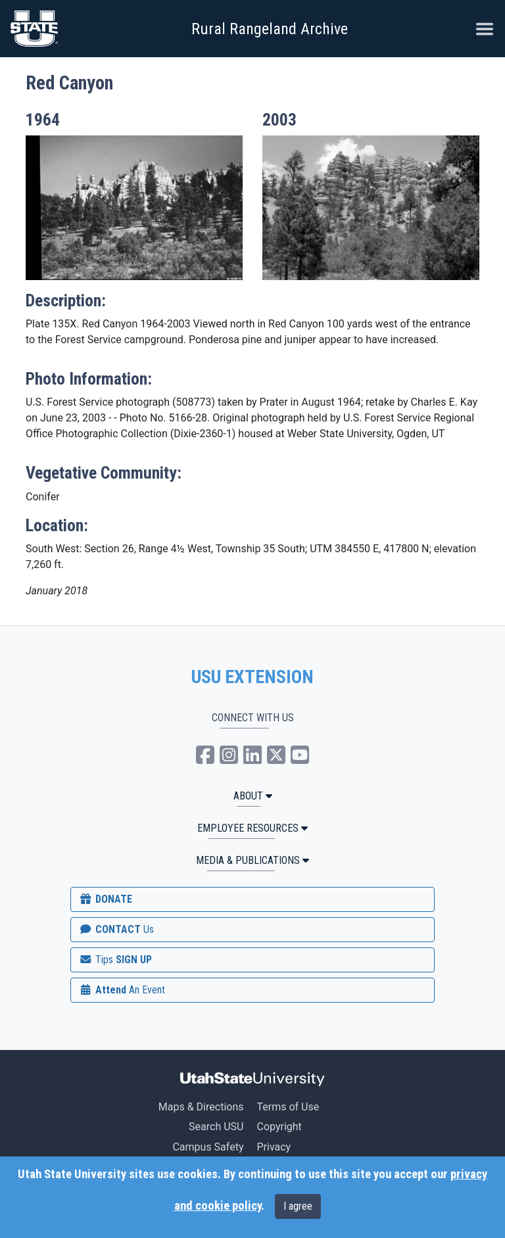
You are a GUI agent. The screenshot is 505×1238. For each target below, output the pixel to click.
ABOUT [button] (252, 796)
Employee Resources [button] (252, 828)
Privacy (273, 1147)
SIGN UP (115, 959)
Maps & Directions (201, 1107)
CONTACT (116, 929)
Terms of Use (287, 1107)
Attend (121, 990)
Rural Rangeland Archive (269, 29)
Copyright (278, 1126)
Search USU (216, 1126)
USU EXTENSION (252, 677)
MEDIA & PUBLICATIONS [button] (252, 860)
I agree (297, 1206)
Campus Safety (207, 1147)
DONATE (105, 899)
